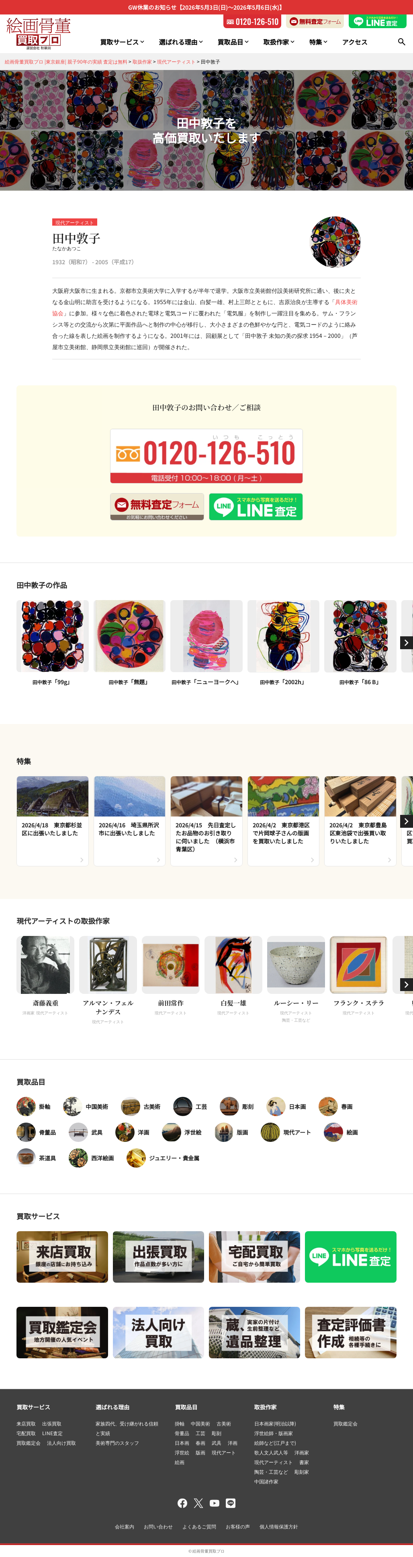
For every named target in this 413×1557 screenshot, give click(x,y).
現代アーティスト (74, 222)
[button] (406, 642)
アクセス (354, 42)
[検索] (402, 42)
